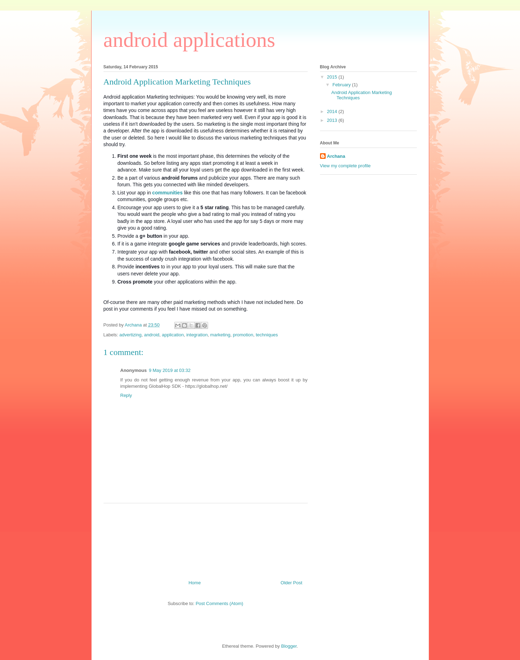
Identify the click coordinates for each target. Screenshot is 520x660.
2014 (333, 111)
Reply (126, 395)
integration (197, 334)
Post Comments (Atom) (219, 603)
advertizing (130, 334)
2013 (333, 120)
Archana (336, 156)
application (173, 334)
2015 (333, 77)
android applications (189, 39)
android (151, 334)
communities (167, 192)
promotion (243, 334)
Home (194, 582)
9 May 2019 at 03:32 (170, 370)
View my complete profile (345, 165)
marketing (220, 334)
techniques (267, 334)
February (342, 84)
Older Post (291, 582)
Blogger (288, 646)
